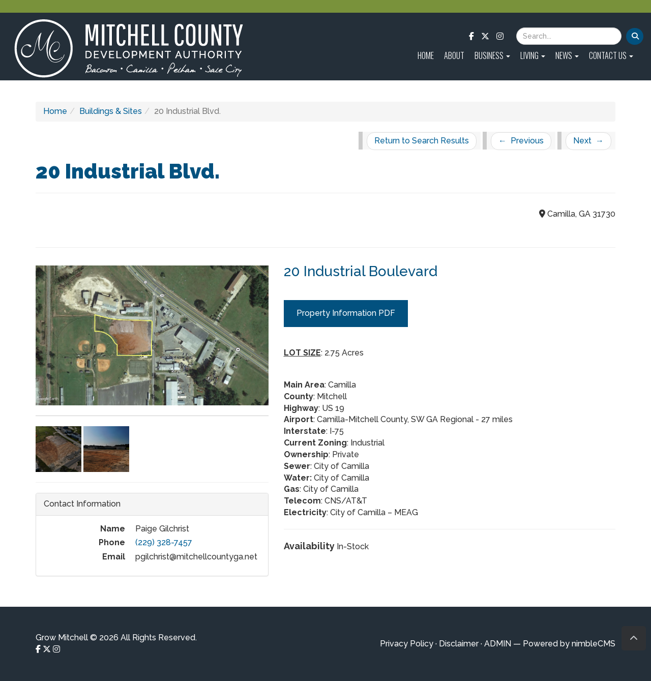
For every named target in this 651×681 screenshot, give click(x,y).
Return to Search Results (421, 140)
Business (492, 55)
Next (588, 140)
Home (426, 55)
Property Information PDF (346, 313)
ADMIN (497, 643)
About (454, 55)
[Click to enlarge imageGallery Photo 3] (106, 448)
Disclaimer (459, 643)
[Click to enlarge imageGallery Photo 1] (152, 345)
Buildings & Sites (110, 111)
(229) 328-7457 (163, 542)
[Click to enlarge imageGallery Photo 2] (59, 448)
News (567, 55)
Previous (521, 140)
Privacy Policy (406, 643)
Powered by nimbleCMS (569, 643)
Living (532, 55)
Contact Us (611, 55)
